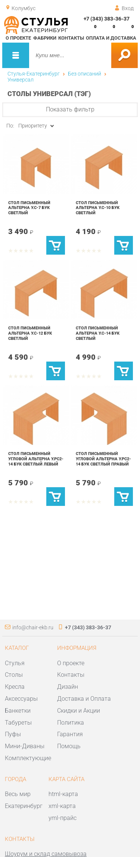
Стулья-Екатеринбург (33, 74)
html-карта (63, 794)
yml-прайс (63, 817)
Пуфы (13, 734)
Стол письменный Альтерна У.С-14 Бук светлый (97, 333)
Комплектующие (28, 758)
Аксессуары (21, 698)
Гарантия (70, 734)
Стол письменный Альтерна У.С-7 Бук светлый (29, 207)
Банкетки (18, 710)
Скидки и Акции (78, 710)
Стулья (15, 663)
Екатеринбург (24, 806)
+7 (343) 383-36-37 (107, 19)
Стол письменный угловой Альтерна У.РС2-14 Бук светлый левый (35, 458)
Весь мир (18, 794)
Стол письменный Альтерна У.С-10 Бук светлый (97, 207)
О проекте (18, 38)
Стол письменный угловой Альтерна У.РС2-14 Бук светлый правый (103, 458)
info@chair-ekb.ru (32, 627)
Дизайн (67, 686)
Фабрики (44, 38)
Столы (14, 674)
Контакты (71, 38)
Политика (70, 722)
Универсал (20, 80)
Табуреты (18, 722)
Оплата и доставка (111, 38)
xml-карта (62, 806)
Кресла (15, 686)
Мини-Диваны (24, 746)
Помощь (69, 746)
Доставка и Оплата (84, 698)
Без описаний (84, 74)
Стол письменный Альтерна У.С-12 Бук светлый (30, 333)
